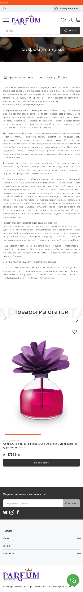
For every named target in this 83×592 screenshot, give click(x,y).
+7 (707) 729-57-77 (68, 9)
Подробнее (41, 462)
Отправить (71, 503)
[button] (6, 319)
